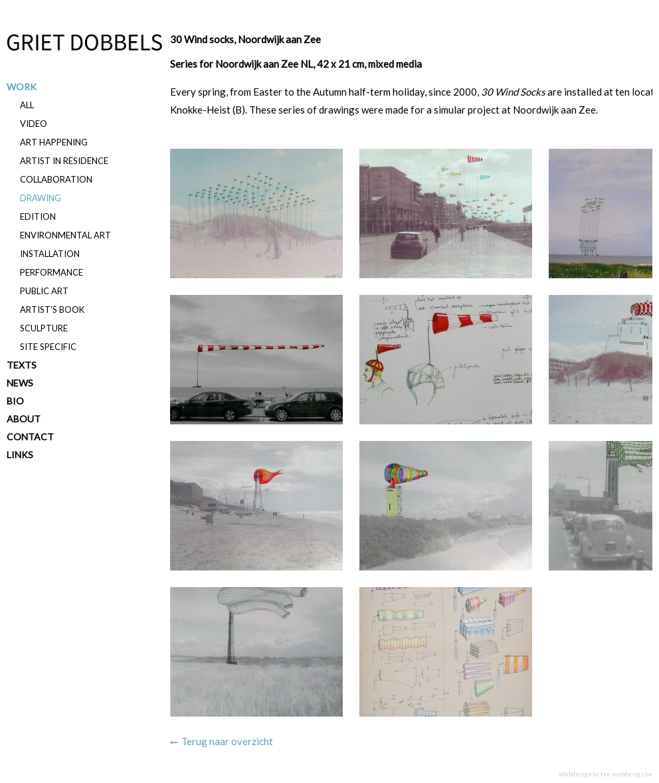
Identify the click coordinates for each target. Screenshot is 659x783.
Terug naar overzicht (227, 741)
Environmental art (65, 235)
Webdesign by (605, 774)
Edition (38, 216)
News (20, 383)
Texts (22, 365)
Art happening (54, 142)
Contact (30, 436)
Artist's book (52, 309)
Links (20, 454)
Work (22, 86)
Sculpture (44, 328)
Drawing (40, 198)
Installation (50, 253)
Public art (44, 291)
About (24, 418)
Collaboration (56, 179)
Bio (15, 400)
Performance (51, 272)
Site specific (48, 346)
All (27, 105)
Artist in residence (64, 160)
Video (33, 123)
